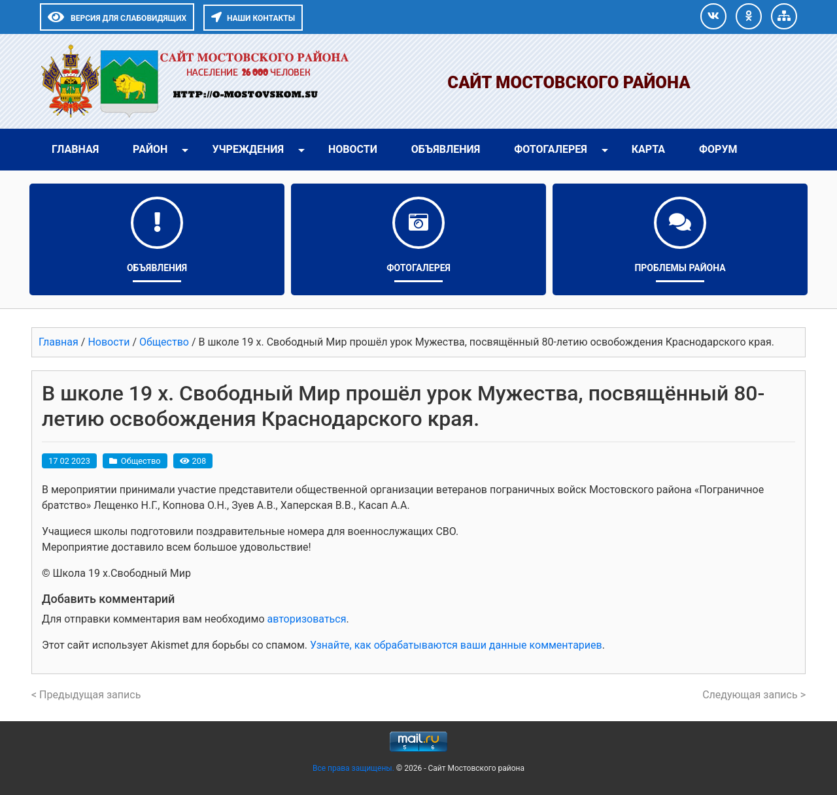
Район (150, 149)
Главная (75, 149)
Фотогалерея (550, 149)
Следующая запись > (754, 695)
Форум (718, 149)
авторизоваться (306, 619)
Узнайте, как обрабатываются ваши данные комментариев (456, 645)
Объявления (445, 149)
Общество (141, 461)
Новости (352, 149)
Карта (648, 149)
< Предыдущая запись (86, 695)
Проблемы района (679, 268)
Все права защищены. (354, 768)
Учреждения (248, 149)
